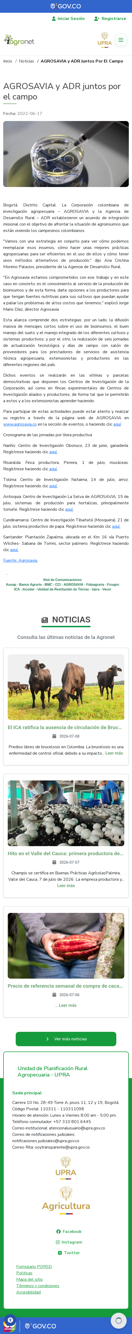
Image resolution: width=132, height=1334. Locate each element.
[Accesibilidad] (10, 1320)
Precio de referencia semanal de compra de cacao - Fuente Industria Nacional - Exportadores (66, 986)
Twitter (72, 1253)
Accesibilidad (28, 1292)
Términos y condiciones (37, 1286)
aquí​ (117, 424)
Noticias (26, 61)
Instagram (72, 1242)
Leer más (114, 753)
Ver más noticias (70, 1039)
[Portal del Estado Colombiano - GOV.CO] (66, 6)
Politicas (24, 1273)
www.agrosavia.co (20, 424)
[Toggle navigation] (121, 40)
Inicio (7, 61)
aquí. (53, 452)
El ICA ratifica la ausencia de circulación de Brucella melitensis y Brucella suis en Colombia (66, 727)
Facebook (72, 1232)
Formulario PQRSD (34, 1267)
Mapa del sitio (29, 1279)
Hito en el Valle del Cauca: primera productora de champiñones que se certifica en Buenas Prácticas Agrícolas (66, 853)
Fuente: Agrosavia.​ (20, 560)
